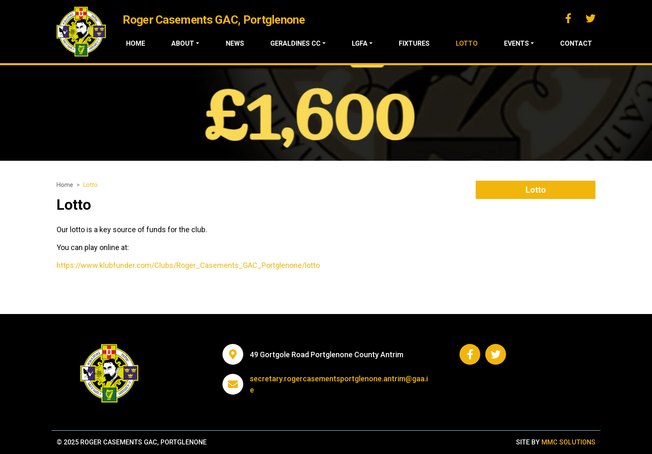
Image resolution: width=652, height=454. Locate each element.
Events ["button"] (516, 43)
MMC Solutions (568, 442)
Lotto (467, 43)
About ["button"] (182, 43)
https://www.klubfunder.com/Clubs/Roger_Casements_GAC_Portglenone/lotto (188, 265)
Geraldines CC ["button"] (295, 43)
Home (135, 43)
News (235, 43)
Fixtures (414, 43)
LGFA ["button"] (360, 43)
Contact (576, 43)
